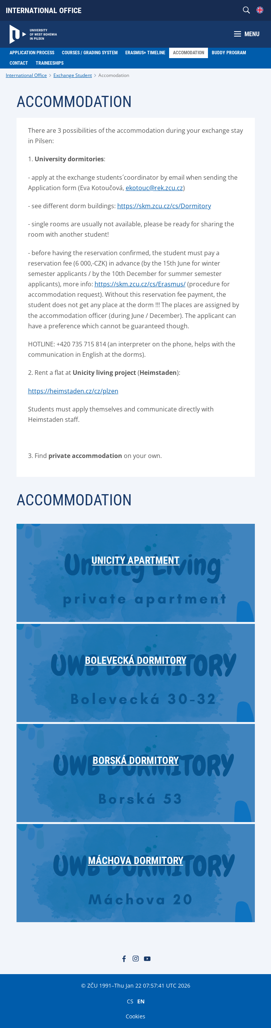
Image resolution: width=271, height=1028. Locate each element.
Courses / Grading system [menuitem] (90, 52)
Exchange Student (72, 75)
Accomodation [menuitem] (188, 52)
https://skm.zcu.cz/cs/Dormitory (164, 206)
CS (130, 1001)
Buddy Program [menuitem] (229, 52)
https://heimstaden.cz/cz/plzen (73, 391)
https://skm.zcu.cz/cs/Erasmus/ (140, 284)
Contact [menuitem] (19, 63)
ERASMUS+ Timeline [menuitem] (145, 52)
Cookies (135, 1016)
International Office (43, 10)
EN (141, 1001)
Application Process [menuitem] (32, 52)
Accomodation (113, 75)
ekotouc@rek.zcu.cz (154, 188)
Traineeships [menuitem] (49, 63)
